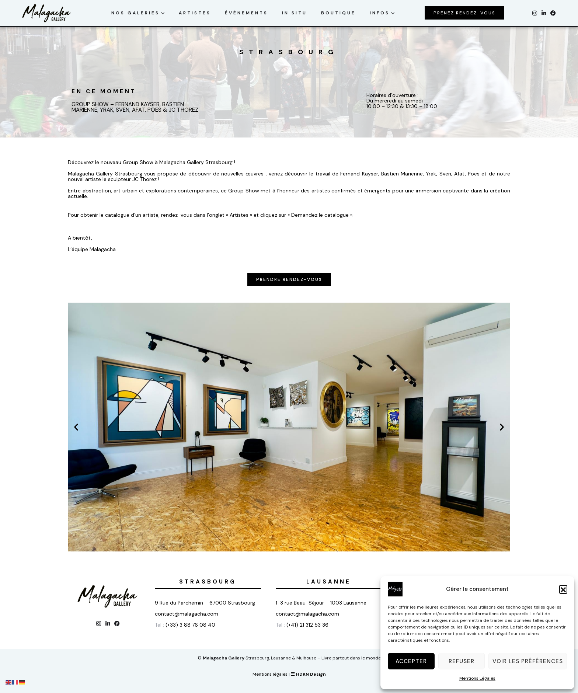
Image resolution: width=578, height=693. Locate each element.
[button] (563, 589)
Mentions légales (270, 674)
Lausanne (328, 581)
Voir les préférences (527, 661)
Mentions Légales (477, 678)
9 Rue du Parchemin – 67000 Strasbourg (205, 602)
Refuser (461, 661)
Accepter (411, 661)
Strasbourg (207, 581)
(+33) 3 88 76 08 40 (190, 624)
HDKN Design (308, 674)
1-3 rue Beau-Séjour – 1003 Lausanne (321, 602)
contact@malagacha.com (186, 613)
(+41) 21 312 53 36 (308, 624)
